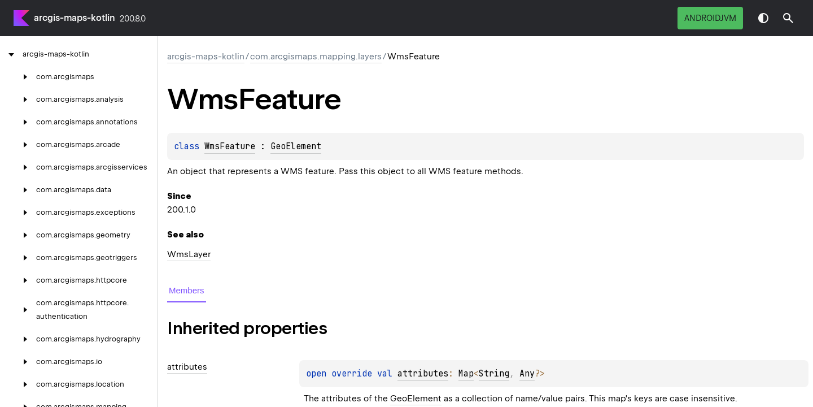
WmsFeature (229, 146)
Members (186, 290)
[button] (788, 18)
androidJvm (710, 18)
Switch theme (763, 18)
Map (466, 373)
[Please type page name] (788, 18)
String (494, 373)
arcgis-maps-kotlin (74, 17)
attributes (422, 373)
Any (527, 373)
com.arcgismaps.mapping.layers (316, 56)
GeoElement (295, 146)
